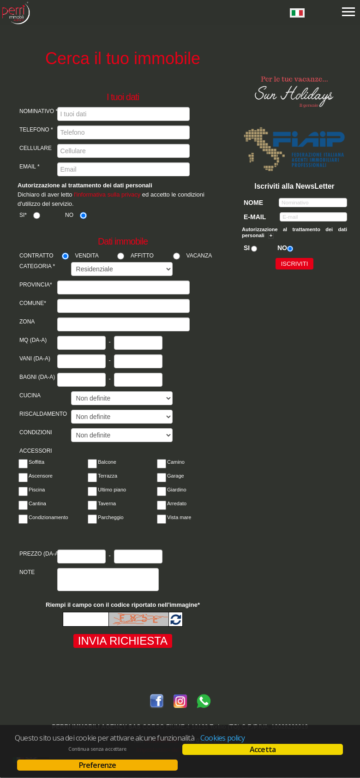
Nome (253, 202)
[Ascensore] (23, 477)
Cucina (30, 395)
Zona (27, 321)
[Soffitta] (23, 463)
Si (247, 247)
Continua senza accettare (97, 749)
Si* (23, 215)
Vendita (87, 255)
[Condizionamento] (23, 519)
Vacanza (199, 255)
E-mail (255, 217)
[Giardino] (161, 491)
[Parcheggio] (92, 519)
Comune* (32, 303)
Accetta (263, 749)
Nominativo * (38, 111)
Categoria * (37, 266)
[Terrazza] (92, 477)
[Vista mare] (161, 519)
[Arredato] (161, 505)
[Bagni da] (81, 380)
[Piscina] (23, 491)
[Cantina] (23, 505)
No (69, 215)
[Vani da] (81, 361)
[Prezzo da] (81, 556)
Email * (29, 166)
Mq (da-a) (33, 340)
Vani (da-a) (34, 358)
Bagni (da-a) (37, 377)
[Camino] (161, 463)
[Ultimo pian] (92, 491)
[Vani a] (138, 361)
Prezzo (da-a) (38, 554)
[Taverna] (92, 505)
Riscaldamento (38, 414)
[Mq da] (81, 343)
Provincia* (35, 284)
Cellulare (35, 148)
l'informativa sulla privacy (107, 194)
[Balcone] (92, 463)
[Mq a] (138, 343)
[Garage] (161, 477)
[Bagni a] (138, 380)
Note (27, 572)
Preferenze (97, 765)
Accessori (35, 451)
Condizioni (35, 432)
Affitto (142, 255)
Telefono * (36, 129)
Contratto (36, 255)
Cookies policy (222, 738)
